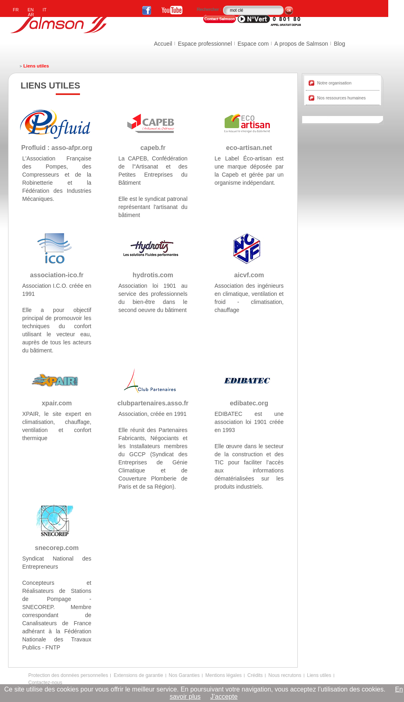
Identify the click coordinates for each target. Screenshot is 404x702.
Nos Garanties (184, 675)
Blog (339, 43)
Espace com (253, 43)
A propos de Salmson (301, 43)
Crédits (255, 675)
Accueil (163, 43)
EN (30, 9)
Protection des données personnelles (68, 675)
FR (16, 9)
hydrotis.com (153, 275)
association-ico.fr (56, 275)
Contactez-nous (45, 682)
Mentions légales (223, 675)
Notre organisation (334, 83)
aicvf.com (249, 275)
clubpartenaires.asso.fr (152, 403)
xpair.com (57, 403)
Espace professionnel (205, 43)
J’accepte (224, 696)
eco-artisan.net (249, 147)
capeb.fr (152, 147)
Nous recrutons (284, 675)
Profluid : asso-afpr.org (56, 147)
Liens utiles (319, 675)
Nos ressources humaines (341, 98)
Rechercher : (209, 9)
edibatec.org (249, 403)
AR (31, 14)
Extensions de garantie (138, 675)
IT (45, 9)
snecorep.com (56, 547)
